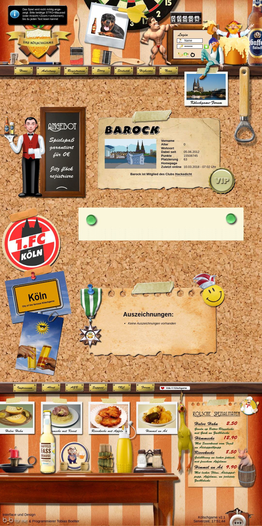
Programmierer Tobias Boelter (55, 521)
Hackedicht (183, 174)
